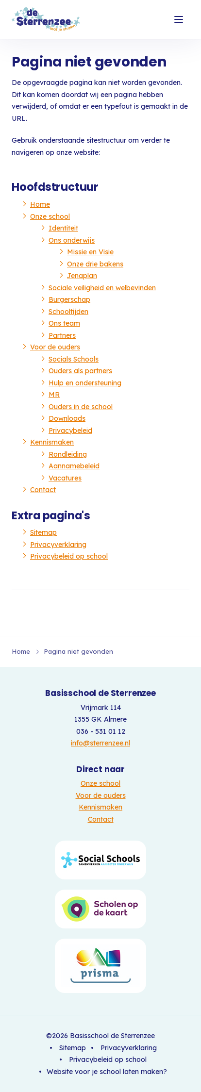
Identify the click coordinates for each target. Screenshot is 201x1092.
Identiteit (63, 228)
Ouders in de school (81, 406)
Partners (62, 335)
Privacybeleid (70, 430)
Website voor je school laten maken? (107, 1071)
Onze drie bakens (95, 264)
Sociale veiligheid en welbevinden (102, 287)
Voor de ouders (55, 347)
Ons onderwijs (72, 240)
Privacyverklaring (58, 544)
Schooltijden (68, 311)
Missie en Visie (90, 252)
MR (54, 394)
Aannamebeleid (74, 466)
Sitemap (43, 532)
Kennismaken (52, 442)
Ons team (64, 323)
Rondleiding (68, 454)
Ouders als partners (80, 370)
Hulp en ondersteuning (85, 383)
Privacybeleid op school (69, 556)
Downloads (67, 418)
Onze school (50, 216)
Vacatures (65, 478)
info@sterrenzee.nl (100, 743)
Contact (43, 489)
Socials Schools (74, 359)
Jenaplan (82, 275)
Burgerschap (69, 299)
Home (40, 204)
